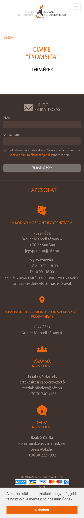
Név (6, 118)
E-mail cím (11, 134)
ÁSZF (42, 487)
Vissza (8, 37)
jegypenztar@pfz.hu (42, 251)
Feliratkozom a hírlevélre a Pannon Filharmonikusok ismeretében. (44, 152)
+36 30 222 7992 (42, 455)
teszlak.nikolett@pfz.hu (42, 388)
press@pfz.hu (42, 449)
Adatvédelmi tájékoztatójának (30, 155)
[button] (75, 499)
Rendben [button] (42, 510)
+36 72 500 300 (42, 245)
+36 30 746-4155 (42, 394)
